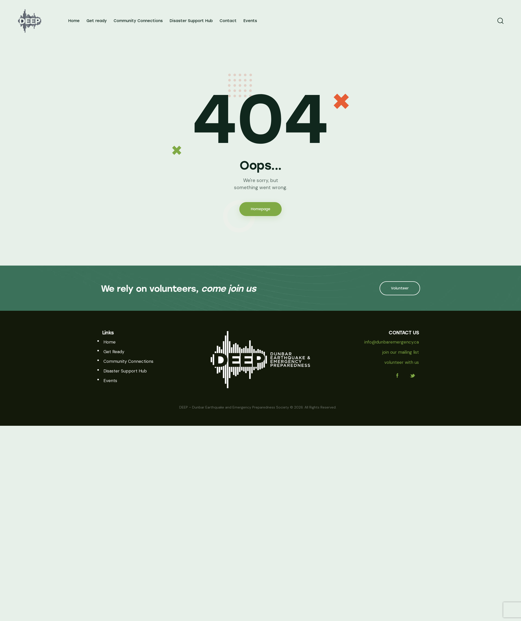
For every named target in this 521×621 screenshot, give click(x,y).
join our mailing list (400, 352)
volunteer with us (401, 362)
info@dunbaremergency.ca (391, 342)
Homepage (260, 209)
